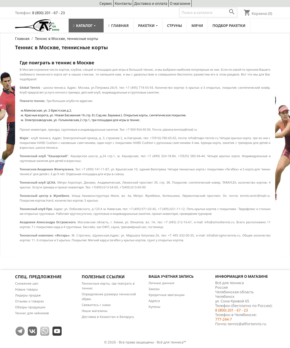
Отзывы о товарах (29, 301)
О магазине (180, 3)
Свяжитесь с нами (96, 305)
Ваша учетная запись (171, 276)
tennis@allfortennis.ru (247, 323)
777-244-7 (223, 319)
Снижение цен (26, 283)
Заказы (154, 289)
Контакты (123, 3)
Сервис (105, 3)
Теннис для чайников (32, 313)
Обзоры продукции (30, 307)
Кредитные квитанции (167, 295)
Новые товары (26, 289)
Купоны (154, 306)
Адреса (154, 301)
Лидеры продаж (28, 295)
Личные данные (161, 283)
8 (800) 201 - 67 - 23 (48, 12)
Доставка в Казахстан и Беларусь (108, 316)
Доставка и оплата (150, 3)
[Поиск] (208, 12)
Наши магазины (94, 311)
